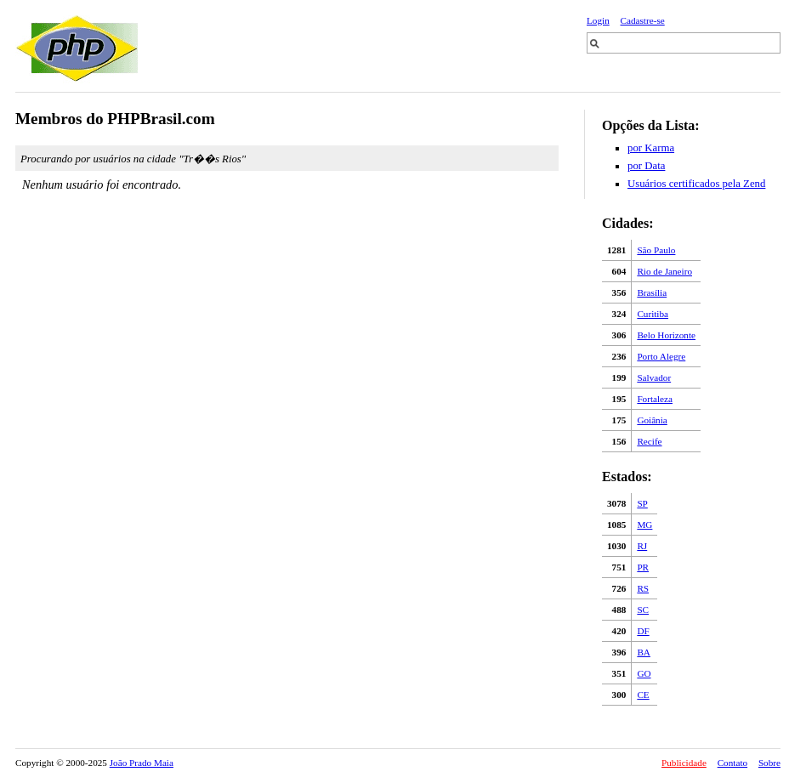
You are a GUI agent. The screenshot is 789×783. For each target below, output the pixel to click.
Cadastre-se (643, 20)
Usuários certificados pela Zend (696, 184)
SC (643, 609)
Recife (649, 441)
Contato (732, 762)
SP (642, 503)
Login (598, 20)
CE (643, 694)
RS (643, 588)
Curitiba (652, 314)
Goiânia (652, 420)
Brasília (652, 292)
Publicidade (684, 762)
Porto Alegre (661, 356)
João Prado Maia (141, 762)
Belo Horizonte (666, 335)
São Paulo (656, 250)
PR (643, 567)
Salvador (654, 377)
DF (643, 631)
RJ (642, 546)
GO (643, 673)
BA (643, 652)
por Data (646, 166)
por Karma (650, 148)
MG (644, 524)
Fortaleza (655, 399)
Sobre (769, 762)
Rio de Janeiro (664, 271)
